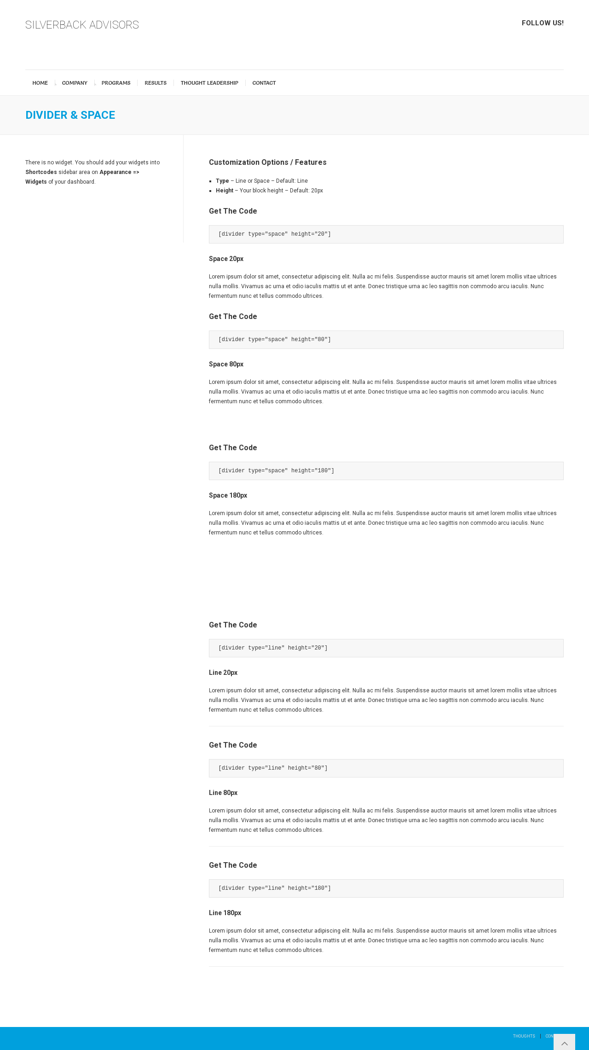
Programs (116, 83)
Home (40, 83)
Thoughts (524, 1036)
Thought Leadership (209, 83)
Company (74, 83)
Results (155, 83)
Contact (264, 83)
